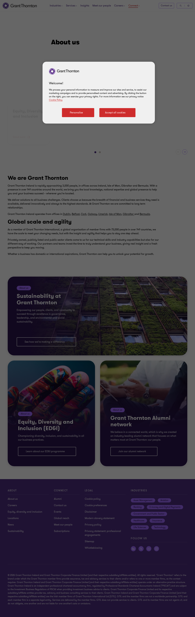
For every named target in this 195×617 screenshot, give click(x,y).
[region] (99, 93)
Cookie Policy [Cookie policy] (55, 99)
